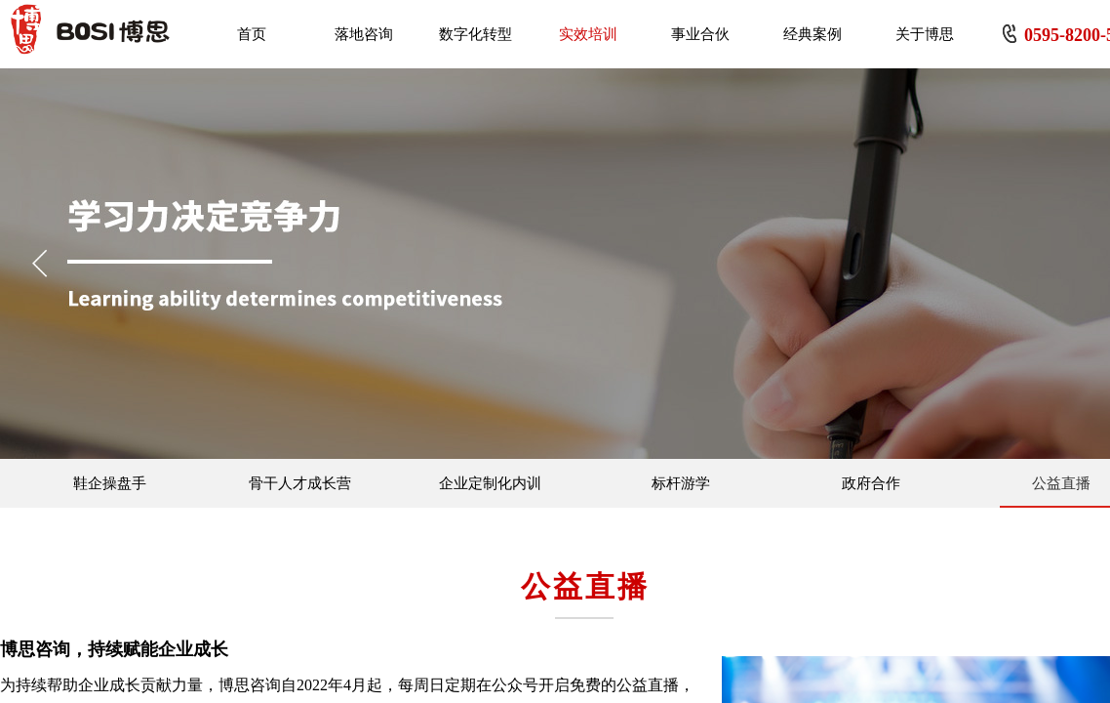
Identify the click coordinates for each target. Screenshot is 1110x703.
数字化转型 (475, 34)
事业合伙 (700, 34)
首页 (251, 34)
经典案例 (812, 34)
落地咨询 (364, 34)
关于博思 (924, 34)
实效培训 (588, 34)
